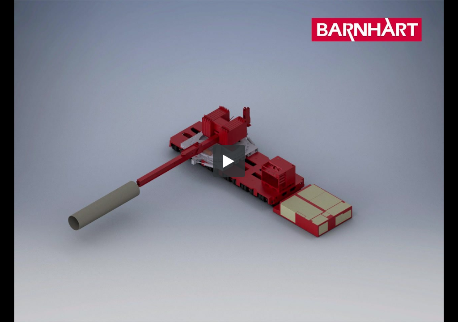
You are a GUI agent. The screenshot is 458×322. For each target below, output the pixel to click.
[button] (229, 161)
